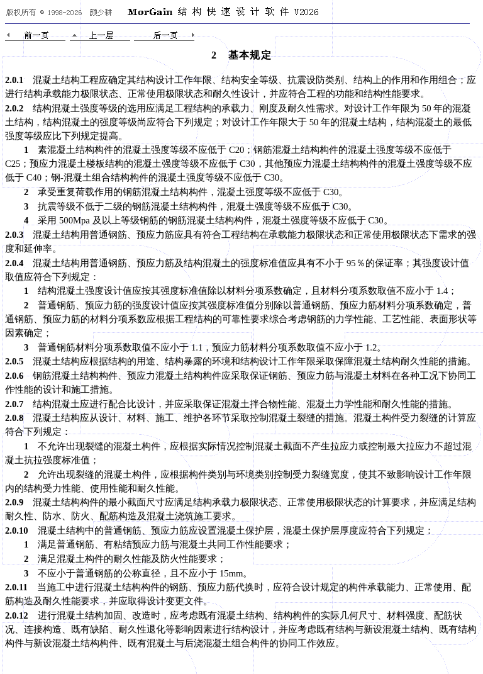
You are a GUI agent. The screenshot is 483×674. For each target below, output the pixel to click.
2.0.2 (14, 108)
